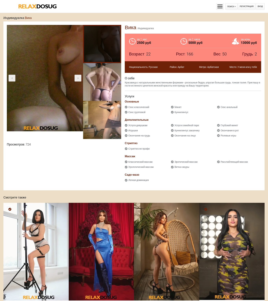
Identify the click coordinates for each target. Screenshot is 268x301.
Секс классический (138, 107)
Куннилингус (181, 112)
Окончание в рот (230, 130)
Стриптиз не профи (139, 148)
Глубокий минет (229, 125)
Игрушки (133, 130)
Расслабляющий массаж (234, 161)
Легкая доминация (138, 180)
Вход (260, 6)
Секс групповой (136, 112)
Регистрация (247, 6)
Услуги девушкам (137, 125)
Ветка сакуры (182, 167)
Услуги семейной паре (187, 125)
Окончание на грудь (139, 135)
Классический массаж (140, 161)
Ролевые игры (228, 135)
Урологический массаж (141, 167)
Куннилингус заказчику (187, 130)
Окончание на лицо (185, 135)
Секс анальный (229, 107)
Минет (178, 107)
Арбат (181, 67)
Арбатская (213, 67)
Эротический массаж (186, 161)
